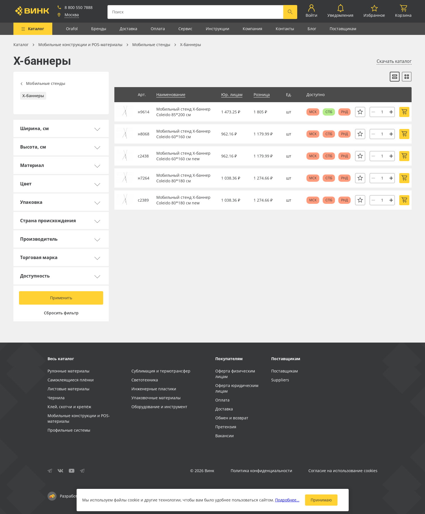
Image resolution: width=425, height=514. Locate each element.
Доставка (128, 28)
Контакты (285, 28)
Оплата (158, 28)
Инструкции (217, 28)
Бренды (98, 28)
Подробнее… (287, 500)
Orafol (72, 28)
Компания (252, 28)
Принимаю (321, 500)
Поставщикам (343, 28)
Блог (312, 28)
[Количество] (382, 112)
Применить (61, 297)
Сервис (185, 28)
